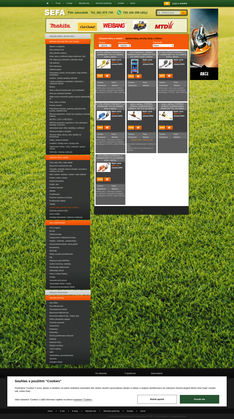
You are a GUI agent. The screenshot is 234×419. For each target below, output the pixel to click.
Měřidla (52, 191)
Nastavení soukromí (179, 416)
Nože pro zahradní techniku (60, 93)
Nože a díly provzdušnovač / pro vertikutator (67, 90)
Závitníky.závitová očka (59, 211)
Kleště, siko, (54, 184)
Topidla (52, 204)
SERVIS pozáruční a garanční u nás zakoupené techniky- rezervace (69, 124)
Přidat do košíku (107, 76)
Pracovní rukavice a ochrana (61, 197)
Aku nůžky (54, 303)
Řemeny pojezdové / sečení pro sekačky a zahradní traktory (70, 115)
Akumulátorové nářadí (58, 309)
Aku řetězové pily (56, 306)
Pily (51, 257)
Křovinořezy (54, 326)
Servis (132, 3)
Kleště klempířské (57, 181)
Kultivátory (54, 329)
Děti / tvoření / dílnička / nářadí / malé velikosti (68, 174)
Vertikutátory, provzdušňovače (61, 355)
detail (100, 76)
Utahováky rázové (57, 270)
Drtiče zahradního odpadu (60, 319)
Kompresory (54, 247)
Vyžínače (53, 359)
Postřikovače (55, 194)
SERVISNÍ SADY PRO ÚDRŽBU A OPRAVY (67, 128)
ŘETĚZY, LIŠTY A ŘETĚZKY (61, 119)
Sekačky (53, 339)
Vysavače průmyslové (58, 280)
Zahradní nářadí (56, 362)
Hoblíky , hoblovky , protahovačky (63, 241)
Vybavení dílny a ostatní (59, 158)
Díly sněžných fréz (57, 50)
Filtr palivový (55, 63)
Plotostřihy (54, 332)
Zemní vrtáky (55, 214)
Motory (52, 87)
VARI (52, 352)
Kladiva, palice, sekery (58, 178)
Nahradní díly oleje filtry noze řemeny (64, 42)
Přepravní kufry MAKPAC (60, 261)
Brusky (52, 231)
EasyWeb (131, 416)
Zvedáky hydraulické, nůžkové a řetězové (66, 217)
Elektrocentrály (55, 234)
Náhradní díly (84, 3)
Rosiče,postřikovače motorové (62, 336)
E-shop (69, 3)
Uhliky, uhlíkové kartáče (59, 140)
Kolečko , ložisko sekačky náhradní (63, 78)
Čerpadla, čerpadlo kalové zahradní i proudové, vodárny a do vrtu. (68, 170)
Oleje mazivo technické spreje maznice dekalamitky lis (70, 98)
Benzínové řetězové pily (59, 313)
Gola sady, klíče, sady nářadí (61, 162)
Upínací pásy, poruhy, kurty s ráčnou (64, 207)
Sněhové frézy (55, 342)
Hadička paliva (55, 69)
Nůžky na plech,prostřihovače (61, 254)
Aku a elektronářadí (57, 223)
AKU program (55, 228)
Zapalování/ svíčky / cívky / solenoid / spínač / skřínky (68, 148)
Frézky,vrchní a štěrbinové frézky (63, 238)
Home (47, 3)
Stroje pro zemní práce (59, 292)
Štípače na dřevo (56, 346)
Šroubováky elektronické (59, 267)
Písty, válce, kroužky (58, 102)
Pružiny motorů (56, 105)
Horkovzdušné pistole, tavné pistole (64, 244)
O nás (58, 3)
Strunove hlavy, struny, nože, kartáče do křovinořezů (65, 136)
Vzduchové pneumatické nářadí (62, 287)
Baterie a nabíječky (57, 46)
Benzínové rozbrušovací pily (61, 166)
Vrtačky (53, 277)
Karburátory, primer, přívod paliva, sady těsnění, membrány (69, 74)
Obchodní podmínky (103, 3)
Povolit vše (199, 399)
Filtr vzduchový (55, 66)
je (179, 3)
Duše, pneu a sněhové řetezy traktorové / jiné (68, 56)
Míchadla (53, 251)
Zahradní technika (57, 298)
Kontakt (121, 3)
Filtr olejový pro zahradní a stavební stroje (66, 60)
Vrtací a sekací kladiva (58, 274)
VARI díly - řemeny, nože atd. (61, 152)
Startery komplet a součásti (60, 131)
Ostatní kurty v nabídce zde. (140, 140)
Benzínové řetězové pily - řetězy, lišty (64, 316)
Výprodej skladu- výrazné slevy (62, 36)
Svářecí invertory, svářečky (60, 264)
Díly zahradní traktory (58, 53)
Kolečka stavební (56, 188)
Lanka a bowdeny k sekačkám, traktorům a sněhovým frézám (67, 82)
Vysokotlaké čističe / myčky (60, 284)
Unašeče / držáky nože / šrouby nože (64, 143)
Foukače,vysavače (57, 323)
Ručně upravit (157, 399)
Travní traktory (55, 349)
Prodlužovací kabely (58, 201)
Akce (204, 44)
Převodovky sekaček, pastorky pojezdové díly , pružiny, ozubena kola (68, 110)
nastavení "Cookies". (83, 399)
